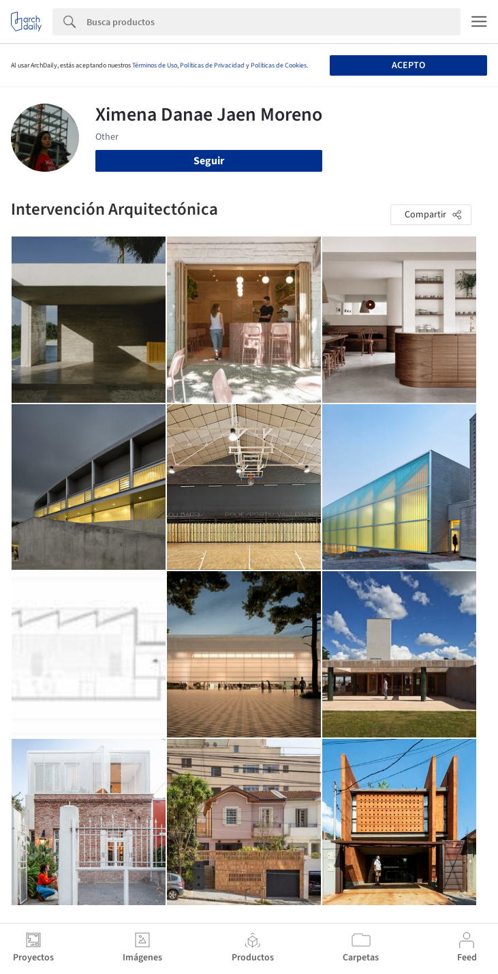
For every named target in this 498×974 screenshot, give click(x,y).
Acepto (408, 65)
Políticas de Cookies (279, 65)
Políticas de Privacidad (212, 65)
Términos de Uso (154, 65)
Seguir (208, 160)
